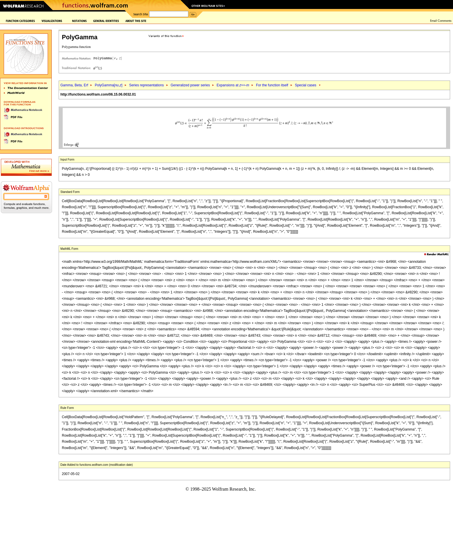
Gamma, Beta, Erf (74, 85)
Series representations (146, 85)
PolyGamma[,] (108, 85)
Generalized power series (190, 85)
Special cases (305, 85)
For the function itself (272, 85)
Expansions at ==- (233, 85)
